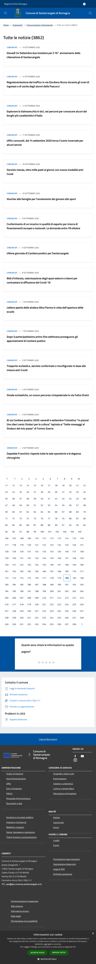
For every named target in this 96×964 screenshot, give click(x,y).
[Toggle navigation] (5, 13)
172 (6, 578)
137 (74, 551)
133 (44, 551)
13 (20, 485)
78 (56, 518)
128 (6, 551)
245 (59, 617)
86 (27, 525)
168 (59, 571)
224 (67, 604)
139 (6, 558)
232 (44, 611)
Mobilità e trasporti (15, 827)
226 (82, 604)
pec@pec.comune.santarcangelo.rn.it (24, 884)
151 (14, 564)
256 (59, 624)
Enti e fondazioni (14, 788)
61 (20, 511)
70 (84, 511)
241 (29, 617)
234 (59, 611)
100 (42, 531)
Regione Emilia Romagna (15, 4)
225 (74, 604)
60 (13, 511)
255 (52, 624)
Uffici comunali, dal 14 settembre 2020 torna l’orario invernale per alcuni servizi (45, 142)
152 (21, 564)
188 (44, 584)
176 (37, 578)
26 (27, 492)
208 (29, 597)
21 (77, 485)
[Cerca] (90, 13)
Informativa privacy (20, 911)
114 (67, 538)
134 (52, 551)
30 (56, 492)
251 (21, 624)
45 (77, 498)
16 (42, 485)
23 (6, 492)
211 (52, 597)
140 (14, 558)
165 (37, 571)
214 (74, 597)
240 (21, 617)
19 (63, 485)
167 (52, 571)
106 (6, 538)
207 (21, 597)
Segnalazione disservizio (64, 864)
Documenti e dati (14, 803)
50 (27, 505)
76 (42, 518)
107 (14, 538)
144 (44, 558)
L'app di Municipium (48, 739)
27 (35, 492)
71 (6, 518)
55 (63, 505)
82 (84, 518)
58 (84, 505)
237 (82, 611)
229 (21, 611)
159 (74, 564)
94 (84, 525)
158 (67, 564)
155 (44, 564)
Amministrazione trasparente (24, 901)
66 (56, 511)
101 (49, 531)
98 (27, 531)
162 (14, 571)
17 (49, 485)
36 (13, 498)
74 (27, 518)
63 (35, 511)
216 (6, 604)
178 (52, 578)
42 (56, 498)
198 (37, 591)
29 (49, 492)
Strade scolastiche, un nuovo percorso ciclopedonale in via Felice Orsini (48, 395)
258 (74, 624)
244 (52, 617)
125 (67, 545)
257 (67, 624)
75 (35, 518)
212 (59, 597)
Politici (9, 793)
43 (63, 498)
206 (14, 597)
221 (44, 604)
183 (6, 584)
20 (70, 485)
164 (29, 571)
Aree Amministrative (16, 778)
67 (63, 511)
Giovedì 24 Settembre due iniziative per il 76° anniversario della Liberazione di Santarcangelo (43, 55)
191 (67, 584)
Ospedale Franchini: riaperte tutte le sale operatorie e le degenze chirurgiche (44, 455)
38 (27, 498)
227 (6, 611)
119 (21, 545)
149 (82, 558)
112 (52, 538)
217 (14, 604)
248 (82, 617)
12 (13, 485)
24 (13, 492)
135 (59, 551)
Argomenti (18, 25)
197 (29, 591)
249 (6, 624)
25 (20, 492)
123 (52, 545)
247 (74, 617)
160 (82, 564)
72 (13, 518)
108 (21, 538)
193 (82, 584)
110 (37, 538)
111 (44, 538)
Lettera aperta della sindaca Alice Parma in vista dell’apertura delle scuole (45, 309)
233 (52, 611)
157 (59, 564)
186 (29, 584)
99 (35, 531)
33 (77, 492)
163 (21, 571)
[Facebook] (75, 756)
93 (77, 525)
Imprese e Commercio (16, 822)
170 (74, 571)
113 (59, 538)
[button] (48, 959)
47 (6, 505)
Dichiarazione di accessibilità (24, 921)
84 (13, 525)
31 (63, 492)
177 (44, 578)
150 (6, 564)
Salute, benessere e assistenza (20, 832)
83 (6, 525)
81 (77, 518)
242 (37, 617)
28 (42, 492)
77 (49, 518)
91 (63, 525)
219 (29, 604)
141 (21, 558)
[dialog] (48, 947)
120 (29, 545)
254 (44, 624)
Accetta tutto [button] (37, 952)
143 (37, 558)
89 (49, 525)
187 (37, 584)
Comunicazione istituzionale (39, 25)
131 (29, 551)
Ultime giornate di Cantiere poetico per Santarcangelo (38, 253)
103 (65, 531)
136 (67, 551)
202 (67, 591)
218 (21, 604)
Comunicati (12, 47)
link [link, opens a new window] (74, 947)
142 (29, 558)
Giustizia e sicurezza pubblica (19, 817)
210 (44, 597)
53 (49, 505)
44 (70, 498)
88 (42, 525)
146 (59, 558)
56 (70, 505)
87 (35, 525)
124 (59, 545)
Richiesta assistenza (62, 874)
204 (82, 591)
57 (77, 505)
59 (6, 511)
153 (29, 564)
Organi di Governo (14, 773)
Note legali (16, 916)
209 (37, 597)
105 (80, 531)
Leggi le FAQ (59, 869)
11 (6, 485)
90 (56, 525)
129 (14, 551)
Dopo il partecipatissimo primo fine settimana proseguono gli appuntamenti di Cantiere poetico (42, 339)
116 (82, 538)
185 (21, 584)
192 (74, 584)
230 (29, 611)
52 (42, 505)
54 (56, 505)
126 (74, 545)
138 (82, 551)
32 (70, 492)
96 (13, 531)
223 (59, 604)
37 (20, 498)
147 (67, 558)
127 (82, 545)
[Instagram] (75, 760)
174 (21, 578)
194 (6, 591)
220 (37, 604)
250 (14, 624)
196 (21, 591)
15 (35, 485)
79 (63, 518)
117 (6, 545)
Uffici (8, 783)
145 (52, 558)
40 (42, 498)
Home (6, 25)
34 (84, 492)
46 (84, 498)
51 (35, 505)
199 (44, 591)
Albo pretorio (17, 906)
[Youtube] (82, 756)
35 (6, 498)
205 (6, 597)
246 (67, 617)
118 (14, 545)
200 (52, 591)
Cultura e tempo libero (63, 788)
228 (14, 611)
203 (74, 591)
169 (67, 571)
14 (27, 485)
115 (74, 538)
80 (70, 518)
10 (78, 478)
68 (70, 511)
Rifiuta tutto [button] (58, 952)
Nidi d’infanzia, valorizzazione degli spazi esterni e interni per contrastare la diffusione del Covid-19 (42, 280)
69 (77, 511)
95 (6, 531)
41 (49, 498)
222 (52, 604)
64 (42, 511)
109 (29, 538)
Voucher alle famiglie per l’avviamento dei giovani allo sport (41, 199)
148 (74, 558)
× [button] (93, 933)
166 (44, 571)
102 (57, 531)
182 (82, 578)
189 (52, 584)
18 (56, 485)
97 (20, 531)
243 (44, 617)
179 (59, 578)
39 (35, 498)
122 (44, 545)
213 (67, 597)
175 (29, 578)
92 (70, 525)
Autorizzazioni (60, 778)
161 (6, 571)
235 (67, 611)
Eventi (56, 845)
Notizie (56, 817)
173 (14, 578)
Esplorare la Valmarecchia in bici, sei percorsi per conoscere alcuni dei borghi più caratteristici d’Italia (47, 113)
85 (20, 525)
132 (37, 551)
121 (37, 545)
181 (74, 578)
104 (72, 531)
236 (74, 611)
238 (6, 617)
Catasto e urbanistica (63, 783)
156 (52, 564)
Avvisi (56, 827)
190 (59, 584)
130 (21, 551)
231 (37, 611)
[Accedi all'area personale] (84, 4)
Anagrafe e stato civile (63, 773)
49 (20, 505)
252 (29, 624)
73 (20, 518)
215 (82, 597)
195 (14, 591)
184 (14, 584)
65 (49, 511)
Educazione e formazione (64, 793)
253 (37, 624)
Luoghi (56, 840)
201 (59, 591)
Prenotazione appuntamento (66, 859)
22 (84, 485)
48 (13, 505)
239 (14, 617)
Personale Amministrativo (18, 798)
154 (37, 564)
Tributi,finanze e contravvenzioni (21, 837)
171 (82, 571)
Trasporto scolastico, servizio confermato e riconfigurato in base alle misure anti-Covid (46, 368)
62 (27, 511)
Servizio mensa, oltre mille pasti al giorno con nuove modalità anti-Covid (45, 172)
